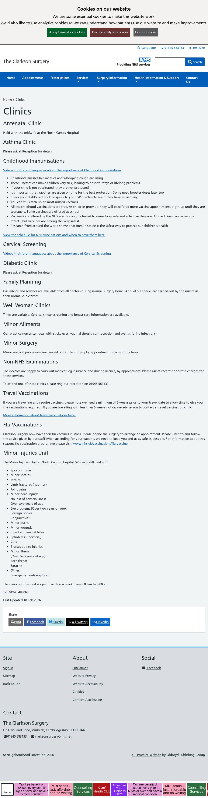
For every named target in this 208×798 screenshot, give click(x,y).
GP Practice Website (146, 755)
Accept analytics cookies (67, 32)
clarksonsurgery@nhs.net (51, 736)
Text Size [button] (196, 48)
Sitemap (9, 676)
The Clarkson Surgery (26, 61)
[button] (83, 79)
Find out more (145, 32)
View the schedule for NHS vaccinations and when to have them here (54, 235)
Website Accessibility (88, 684)
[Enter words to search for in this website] (170, 61)
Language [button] (146, 48)
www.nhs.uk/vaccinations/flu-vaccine (100, 444)
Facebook (151, 668)
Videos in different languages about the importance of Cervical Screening (57, 254)
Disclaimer (80, 668)
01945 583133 (172, 48)
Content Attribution (87, 700)
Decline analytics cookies (110, 32)
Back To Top (11, 684)
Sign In (8, 668)
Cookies (78, 692)
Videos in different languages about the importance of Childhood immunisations (62, 170)
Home (7, 100)
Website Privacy (84, 676)
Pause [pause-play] (7, 792)
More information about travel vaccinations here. (39, 415)
